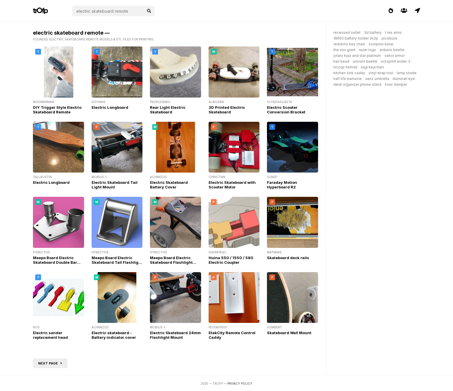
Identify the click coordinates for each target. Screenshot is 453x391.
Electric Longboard (110, 107)
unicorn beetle (365, 61)
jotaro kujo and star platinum (357, 55)
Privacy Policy (239, 383)
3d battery (373, 32)
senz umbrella (377, 78)
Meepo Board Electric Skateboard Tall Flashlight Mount (117, 262)
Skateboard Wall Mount (289, 332)
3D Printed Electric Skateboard (227, 109)
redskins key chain (349, 44)
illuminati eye (404, 78)
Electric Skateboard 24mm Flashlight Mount (175, 335)
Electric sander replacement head (50, 335)
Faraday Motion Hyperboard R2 (282, 184)
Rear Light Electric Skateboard (167, 109)
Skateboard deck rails (288, 257)
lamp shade (407, 73)
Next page (50, 363)
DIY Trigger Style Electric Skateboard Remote (57, 109)
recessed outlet (347, 32)
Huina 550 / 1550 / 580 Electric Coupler (231, 260)
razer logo (367, 50)
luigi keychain (372, 67)
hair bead (341, 61)
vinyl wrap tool (381, 73)
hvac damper (396, 84)
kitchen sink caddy (349, 73)
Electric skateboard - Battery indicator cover (114, 335)
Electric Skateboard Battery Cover (169, 184)
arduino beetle (392, 50)
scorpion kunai (381, 44)
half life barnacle (347, 78)
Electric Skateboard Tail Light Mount (115, 184)
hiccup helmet (345, 67)
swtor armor (395, 55)
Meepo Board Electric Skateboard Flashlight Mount (171, 262)
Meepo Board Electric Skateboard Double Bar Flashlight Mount (55, 262)
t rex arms (393, 32)
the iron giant (344, 50)
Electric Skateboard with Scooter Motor (232, 184)
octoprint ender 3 (395, 61)
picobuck (390, 38)
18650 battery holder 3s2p (355, 38)
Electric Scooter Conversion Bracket (286, 109)
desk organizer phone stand (357, 84)
